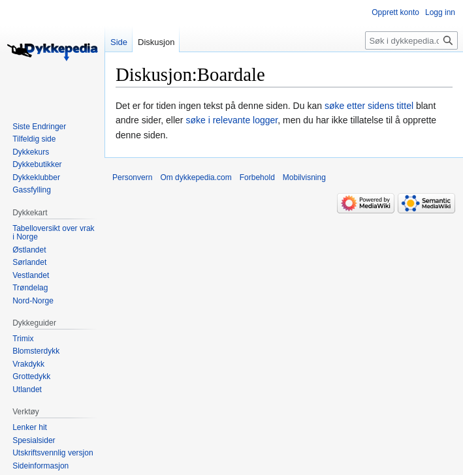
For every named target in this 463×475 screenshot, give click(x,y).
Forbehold (257, 177)
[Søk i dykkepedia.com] (411, 40)
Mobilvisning (304, 177)
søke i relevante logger (231, 120)
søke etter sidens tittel (369, 105)
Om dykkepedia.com (195, 177)
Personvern (132, 177)
